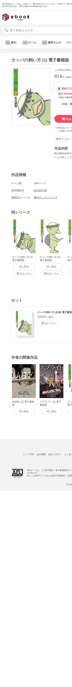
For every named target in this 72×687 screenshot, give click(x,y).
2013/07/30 (40, 190)
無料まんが (51, 42)
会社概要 (41, 454)
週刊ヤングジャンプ (45, 197)
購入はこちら (48, 323)
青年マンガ (62, 139)
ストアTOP (28, 454)
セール (29, 42)
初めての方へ (55, 454)
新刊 (10, 42)
